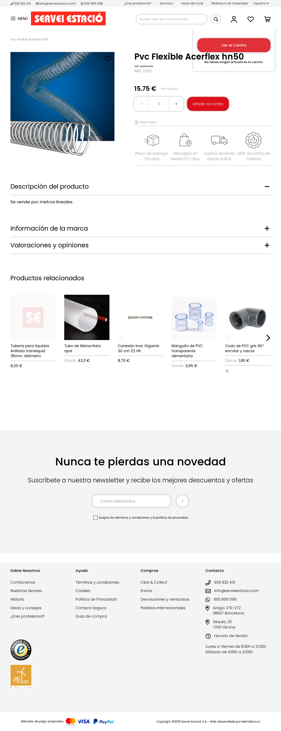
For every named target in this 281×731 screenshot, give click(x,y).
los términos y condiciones (129, 517)
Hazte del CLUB (192, 3)
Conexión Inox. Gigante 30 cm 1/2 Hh (138, 348)
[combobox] (172, 19)
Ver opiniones (143, 66)
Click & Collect (154, 582)
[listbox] (248, 370)
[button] (261, 3)
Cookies (83, 590)
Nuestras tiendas (26, 590)
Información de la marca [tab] (49, 228)
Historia (17, 599)
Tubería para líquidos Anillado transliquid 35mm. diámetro (29, 351)
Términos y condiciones (97, 582)
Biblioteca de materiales (230, 3)
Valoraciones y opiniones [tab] (49, 245)
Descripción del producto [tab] (49, 186)
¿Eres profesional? (137, 3)
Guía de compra (91, 616)
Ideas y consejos (25, 607)
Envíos (146, 590)
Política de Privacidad (96, 599)
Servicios (166, 3)
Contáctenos (22, 582)
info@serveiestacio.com (56, 3)
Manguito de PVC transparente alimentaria (187, 351)
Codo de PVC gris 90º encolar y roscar (244, 348)
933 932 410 (21, 3)
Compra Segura (91, 607)
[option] (227, 371)
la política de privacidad (170, 517)
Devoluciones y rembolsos (165, 599)
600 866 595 (92, 3)
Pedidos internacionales (163, 607)
